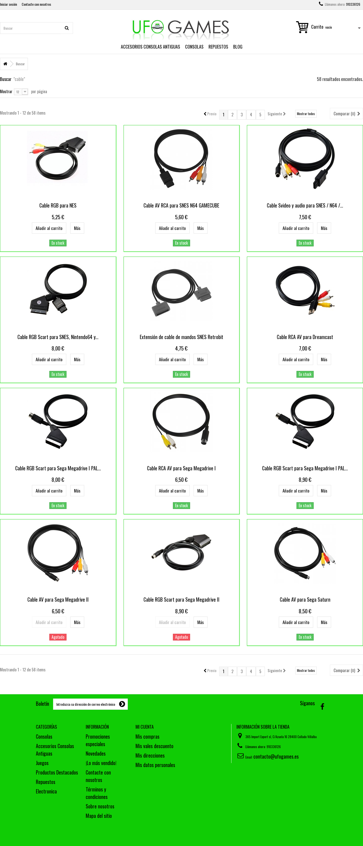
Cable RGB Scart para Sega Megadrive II (181, 599)
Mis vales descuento (154, 746)
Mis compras (147, 736)
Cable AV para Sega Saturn (305, 599)
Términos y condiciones (97, 792)
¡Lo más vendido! (101, 763)
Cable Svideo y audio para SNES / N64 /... (305, 205)
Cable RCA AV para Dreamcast (305, 337)
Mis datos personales (155, 765)
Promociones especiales (98, 740)
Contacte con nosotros (36, 4)
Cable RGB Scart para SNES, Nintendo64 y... (57, 337)
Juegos (42, 763)
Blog (237, 46)
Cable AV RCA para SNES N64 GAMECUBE (181, 205)
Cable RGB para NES (57, 205)
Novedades (96, 753)
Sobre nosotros (100, 806)
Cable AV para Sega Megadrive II (58, 599)
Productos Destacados (57, 772)
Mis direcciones (150, 755)
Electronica (46, 791)
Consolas (194, 46)
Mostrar (6, 91)
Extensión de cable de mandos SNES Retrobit (181, 337)
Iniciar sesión (8, 4)
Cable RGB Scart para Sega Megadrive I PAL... (58, 468)
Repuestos (218, 46)
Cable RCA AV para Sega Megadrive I (181, 468)
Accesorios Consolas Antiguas (150, 46)
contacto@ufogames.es (276, 756)
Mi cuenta (145, 726)
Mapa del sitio (99, 815)
